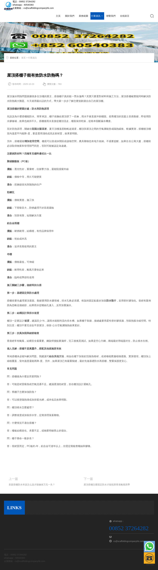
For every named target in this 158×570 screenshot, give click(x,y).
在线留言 (124, 16)
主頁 (58, 16)
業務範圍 (83, 16)
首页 (29, 59)
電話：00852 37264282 (23, 1)
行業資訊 (97, 16)
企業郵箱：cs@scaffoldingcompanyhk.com (33, 8)
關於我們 (69, 16)
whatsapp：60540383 (22, 5)
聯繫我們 (111, 16)
